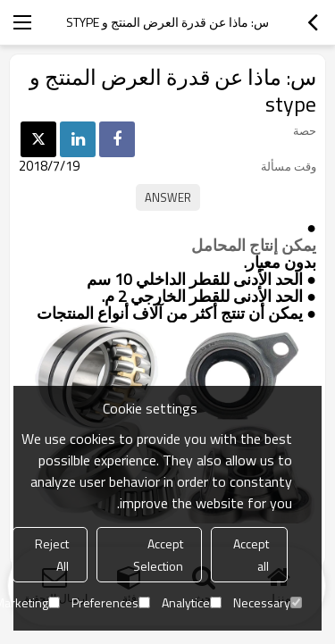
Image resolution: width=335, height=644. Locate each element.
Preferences (110, 602)
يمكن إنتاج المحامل (253, 246)
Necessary (267, 602)
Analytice (192, 602)
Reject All (52, 554)
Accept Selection (158, 554)
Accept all (251, 554)
